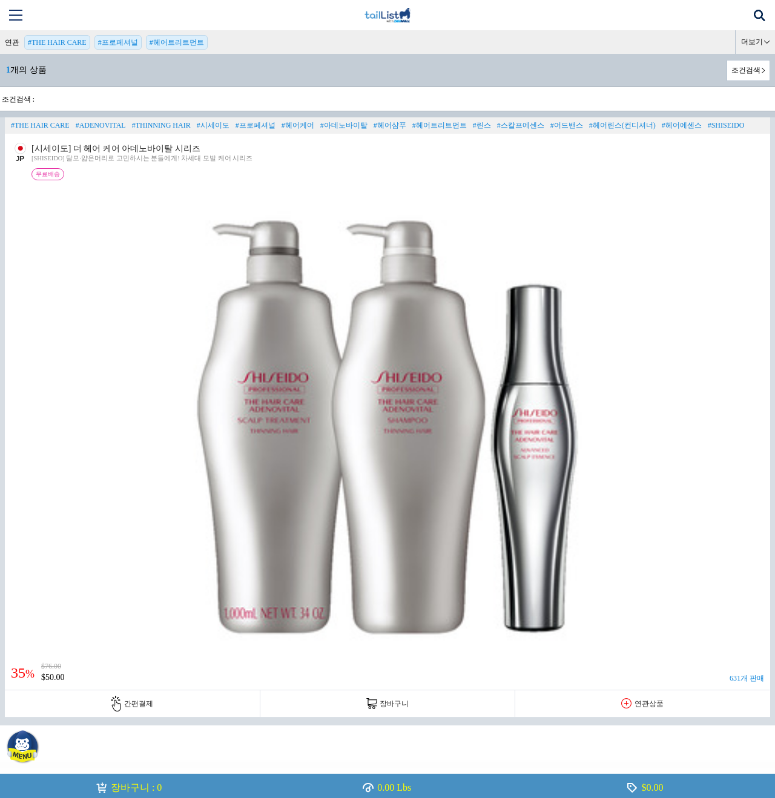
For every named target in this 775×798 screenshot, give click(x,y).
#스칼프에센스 (520, 125)
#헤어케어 (298, 125)
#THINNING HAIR (161, 125)
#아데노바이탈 (344, 125)
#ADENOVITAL (101, 125)
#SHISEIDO (726, 125)
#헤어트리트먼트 (177, 42)
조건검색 (745, 70)
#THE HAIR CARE (57, 42)
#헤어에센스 (682, 125)
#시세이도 (213, 125)
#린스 (482, 125)
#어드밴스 (566, 125)
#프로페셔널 (118, 42)
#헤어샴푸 (390, 125)
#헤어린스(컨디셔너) (622, 125)
